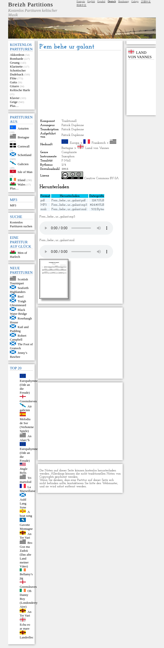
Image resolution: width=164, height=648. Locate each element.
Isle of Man (25, 172)
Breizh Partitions (30, 4)
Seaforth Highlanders (19, 290)
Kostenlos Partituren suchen (21, 224)
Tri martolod (25, 480)
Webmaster (110, 483)
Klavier (14, 98)
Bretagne (23, 137)
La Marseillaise (27, 489)
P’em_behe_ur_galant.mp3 (69, 204)
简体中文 (81, 5)
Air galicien (26, 408)
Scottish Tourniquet (19, 281)
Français (80, 1)
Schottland (24, 155)
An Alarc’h (25, 438)
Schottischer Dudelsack (18, 72)
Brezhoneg (123, 1)
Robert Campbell (18, 337)
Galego (134, 1)
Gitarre (14, 86)
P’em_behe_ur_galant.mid (68, 209)
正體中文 (146, 1)
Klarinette (16, 66)
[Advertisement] (80, 84)
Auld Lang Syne (23, 503)
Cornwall (24, 146)
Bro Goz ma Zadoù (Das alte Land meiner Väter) (26, 554)
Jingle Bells (23, 471)
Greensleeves (28, 401)
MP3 (13, 205)
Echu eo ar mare (25, 626)
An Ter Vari (25, 535)
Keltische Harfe (20, 90)
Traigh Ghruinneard (18, 303)
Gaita (13, 82)
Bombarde (16, 58)
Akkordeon (17, 55)
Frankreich (98, 142)
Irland (21, 180)
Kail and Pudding (19, 329)
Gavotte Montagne (26, 527)
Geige (13, 102)
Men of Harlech (18, 255)
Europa (74, 142)
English (91, 1)
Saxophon (68, 156)
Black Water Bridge (18, 312)
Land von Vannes (97, 148)
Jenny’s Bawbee (18, 355)
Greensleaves (28, 587)
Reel (21, 296)
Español (101, 1)
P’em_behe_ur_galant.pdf (68, 200)
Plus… (14, 106)
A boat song (26, 514)
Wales (21, 184)
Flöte (13, 78)
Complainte (69, 152)
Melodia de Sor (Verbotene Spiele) (27, 425)
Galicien (23, 164)
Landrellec (26, 637)
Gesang (14, 62)
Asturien (23, 128)
